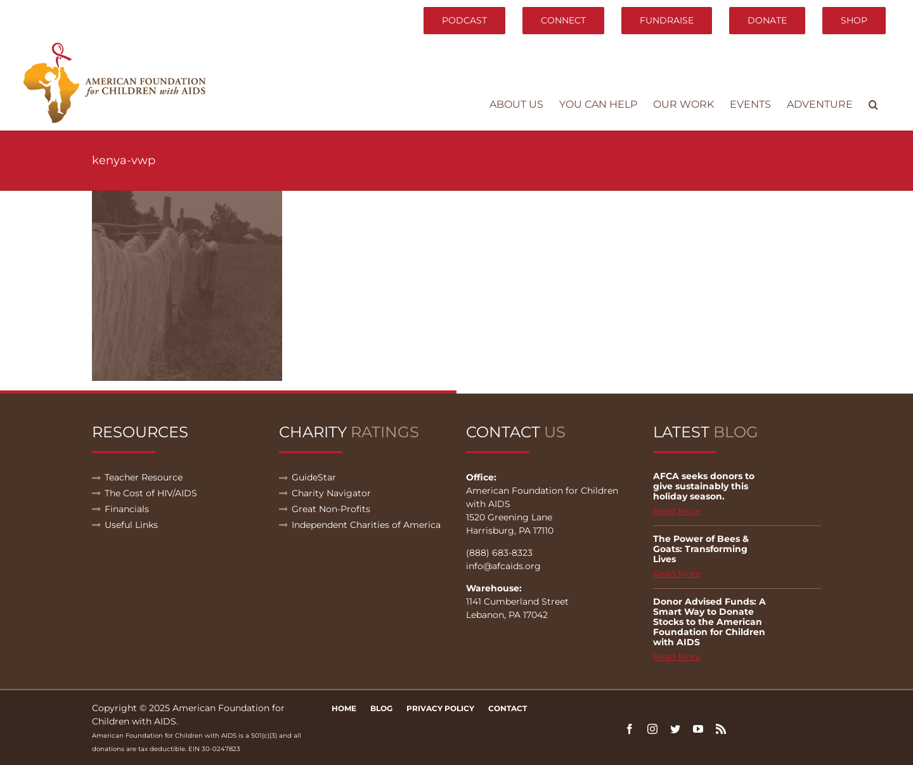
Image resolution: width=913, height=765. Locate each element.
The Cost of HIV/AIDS (151, 493)
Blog (381, 708)
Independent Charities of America (366, 524)
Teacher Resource (144, 477)
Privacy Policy (440, 708)
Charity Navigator (331, 493)
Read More (677, 511)
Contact (507, 708)
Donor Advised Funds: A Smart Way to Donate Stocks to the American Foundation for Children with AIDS (709, 621)
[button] (873, 104)
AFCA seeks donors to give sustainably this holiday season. (703, 486)
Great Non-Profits (331, 509)
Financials (127, 509)
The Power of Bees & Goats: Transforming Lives (701, 549)
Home (344, 708)
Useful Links (131, 524)
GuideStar (314, 477)
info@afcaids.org (503, 566)
